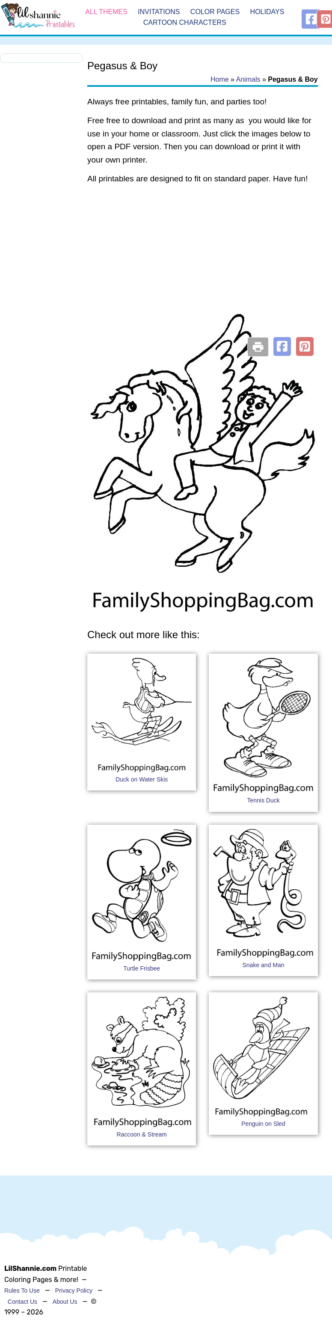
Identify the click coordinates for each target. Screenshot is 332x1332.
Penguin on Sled (263, 1123)
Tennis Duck (263, 800)
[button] (282, 346)
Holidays (267, 11)
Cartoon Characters (184, 23)
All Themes (106, 11)
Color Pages (215, 11)
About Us (65, 1301)
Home (219, 79)
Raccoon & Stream (141, 1134)
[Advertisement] (201, 260)
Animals (248, 79)
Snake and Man (264, 965)
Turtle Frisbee (141, 968)
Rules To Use (22, 1290)
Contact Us (22, 1301)
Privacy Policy (73, 1290)
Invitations (159, 11)
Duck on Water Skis (142, 779)
